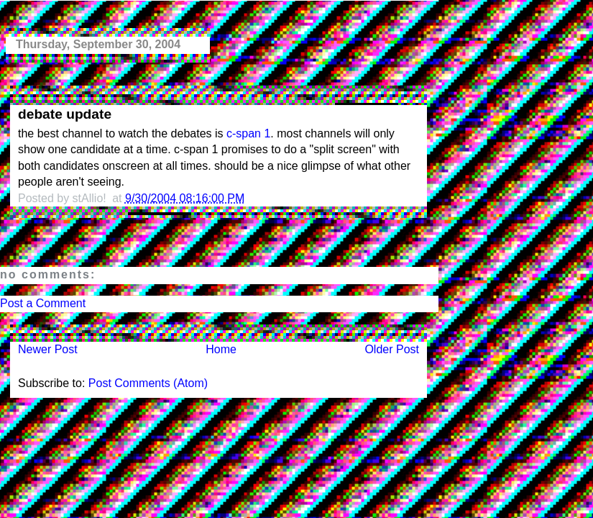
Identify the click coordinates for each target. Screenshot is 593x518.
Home (221, 349)
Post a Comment (43, 303)
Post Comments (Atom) (148, 383)
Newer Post (48, 349)
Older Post (391, 349)
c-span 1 (248, 133)
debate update (64, 114)
